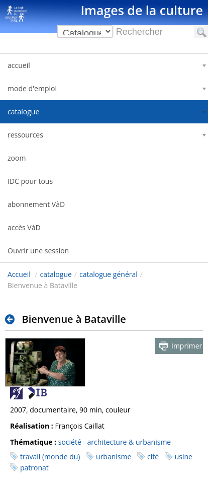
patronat (34, 467)
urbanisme (113, 456)
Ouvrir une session (38, 250)
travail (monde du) (50, 456)
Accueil (19, 274)
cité (153, 456)
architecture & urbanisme (129, 442)
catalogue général (108, 274)
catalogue (56, 274)
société (69, 442)
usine (183, 456)
